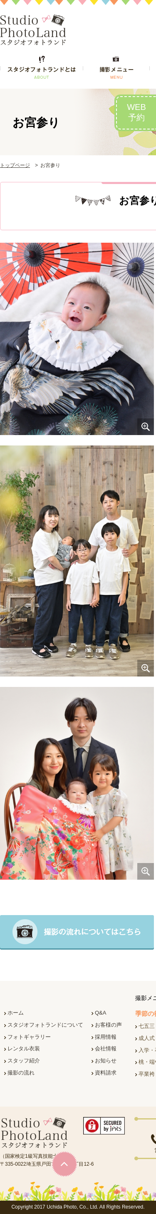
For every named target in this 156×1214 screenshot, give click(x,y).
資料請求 (105, 1073)
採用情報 (105, 1037)
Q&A (100, 1013)
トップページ (15, 165)
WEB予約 (136, 112)
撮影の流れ (21, 1073)
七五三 (147, 1026)
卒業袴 (147, 1074)
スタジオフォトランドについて (45, 1025)
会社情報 (105, 1048)
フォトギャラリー (29, 1037)
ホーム (15, 1013)
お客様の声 (108, 1025)
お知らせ (105, 1060)
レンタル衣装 (23, 1048)
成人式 (147, 1038)
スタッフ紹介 (23, 1060)
